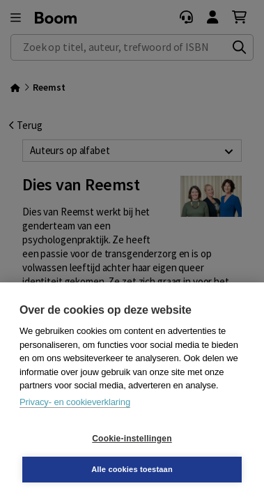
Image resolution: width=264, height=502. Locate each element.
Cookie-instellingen (131, 438)
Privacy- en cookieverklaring (75, 402)
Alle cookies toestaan (132, 469)
